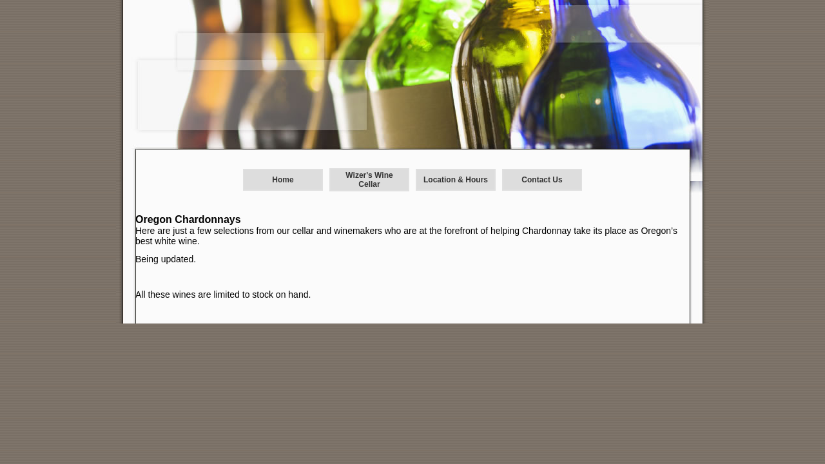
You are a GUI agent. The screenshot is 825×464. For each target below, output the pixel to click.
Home (282, 179)
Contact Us (541, 179)
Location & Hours (455, 179)
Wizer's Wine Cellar (369, 180)
